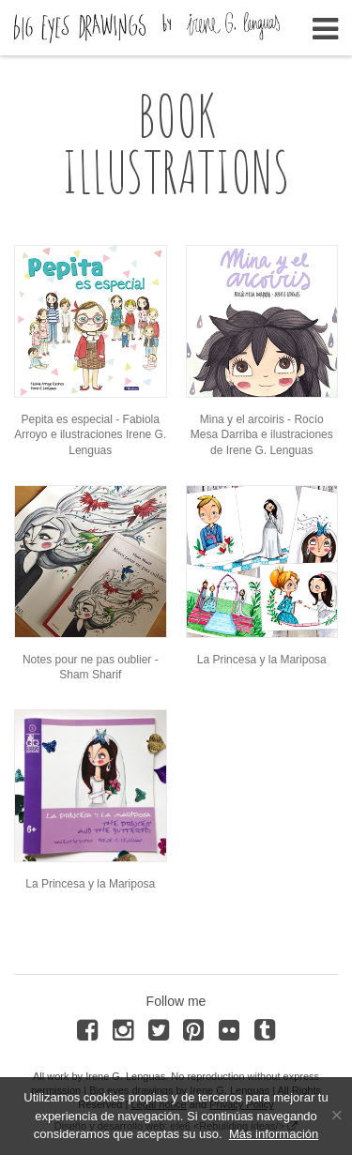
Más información (273, 1134)
